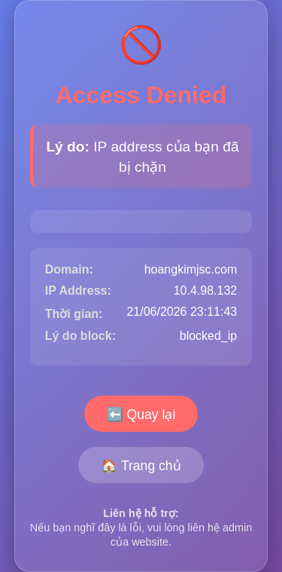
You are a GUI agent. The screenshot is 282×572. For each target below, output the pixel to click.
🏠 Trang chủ (140, 465)
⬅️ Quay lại (141, 414)
